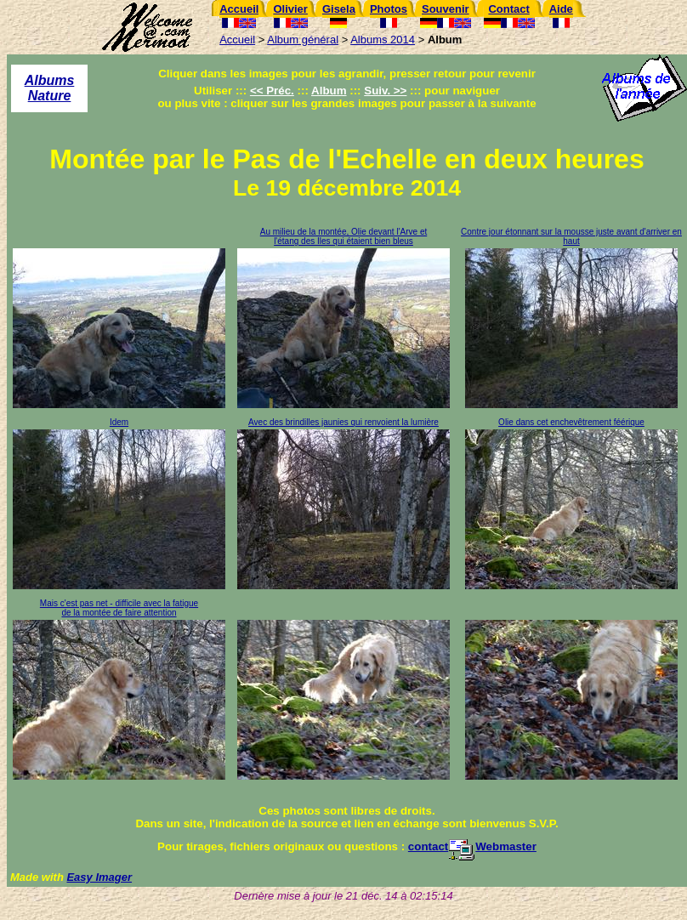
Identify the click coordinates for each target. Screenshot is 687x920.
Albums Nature (50, 88)
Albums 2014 (382, 39)
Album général (302, 39)
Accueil (237, 39)
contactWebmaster (472, 846)
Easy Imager (99, 877)
